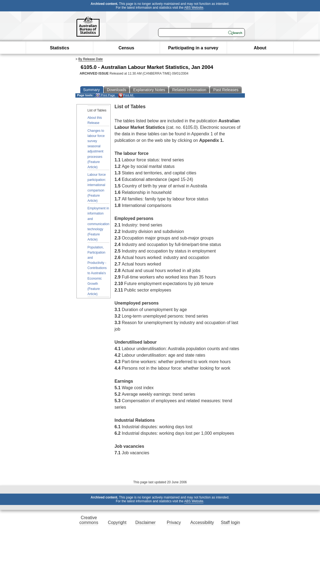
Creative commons (88, 520)
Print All (126, 95)
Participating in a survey (193, 48)
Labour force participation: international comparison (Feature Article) (97, 188)
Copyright (117, 522)
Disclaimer (145, 522)
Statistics (59, 48)
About (260, 48)
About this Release (95, 120)
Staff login (230, 522)
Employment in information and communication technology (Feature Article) (99, 223)
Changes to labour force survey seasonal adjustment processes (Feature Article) (96, 149)
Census (126, 48)
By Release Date (90, 59)
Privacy (174, 522)
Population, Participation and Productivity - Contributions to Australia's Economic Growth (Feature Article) (97, 270)
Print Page (105, 95)
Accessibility (202, 522)
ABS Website (193, 7)
